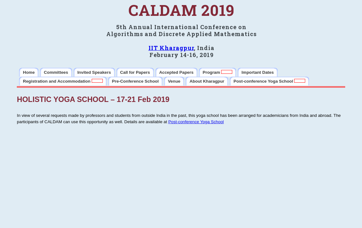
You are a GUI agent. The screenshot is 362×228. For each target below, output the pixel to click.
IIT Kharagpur (171, 48)
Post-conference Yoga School (196, 121)
